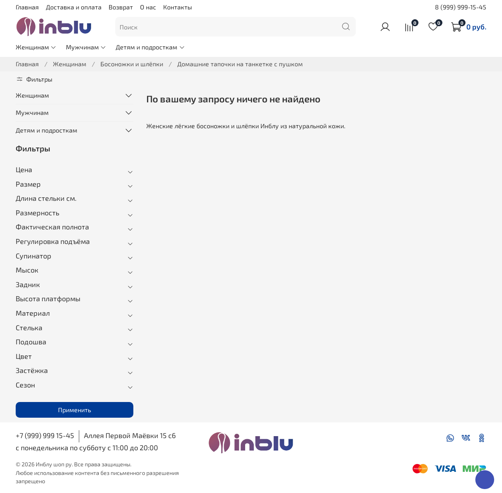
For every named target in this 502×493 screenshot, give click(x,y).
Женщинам (36, 47)
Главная (27, 7)
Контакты (177, 7)
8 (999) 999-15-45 (460, 7)
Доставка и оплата (74, 7)
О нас (148, 7)
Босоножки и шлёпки (131, 63)
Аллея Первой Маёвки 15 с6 (130, 435)
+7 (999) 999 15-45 (45, 435)
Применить (74, 409)
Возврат (121, 7)
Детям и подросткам (150, 47)
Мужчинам (86, 47)
